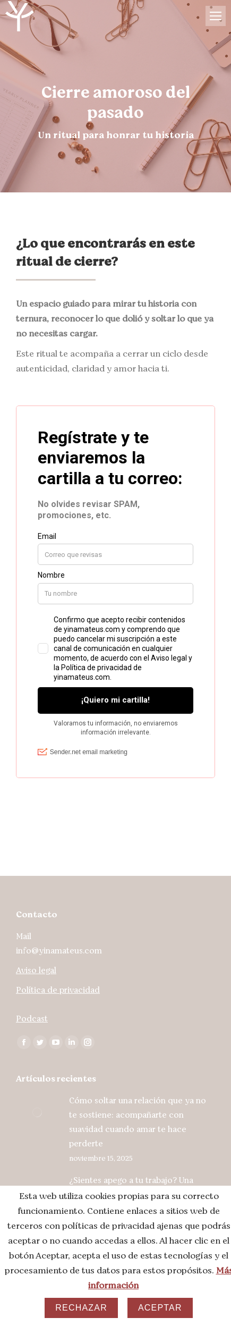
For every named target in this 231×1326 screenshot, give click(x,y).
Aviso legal (36, 970)
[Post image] (37, 1112)
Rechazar (81, 1307)
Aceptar (160, 1307)
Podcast (32, 1019)
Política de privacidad (58, 990)
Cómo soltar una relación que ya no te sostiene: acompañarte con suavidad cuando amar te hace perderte (137, 1122)
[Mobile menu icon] (216, 16)
